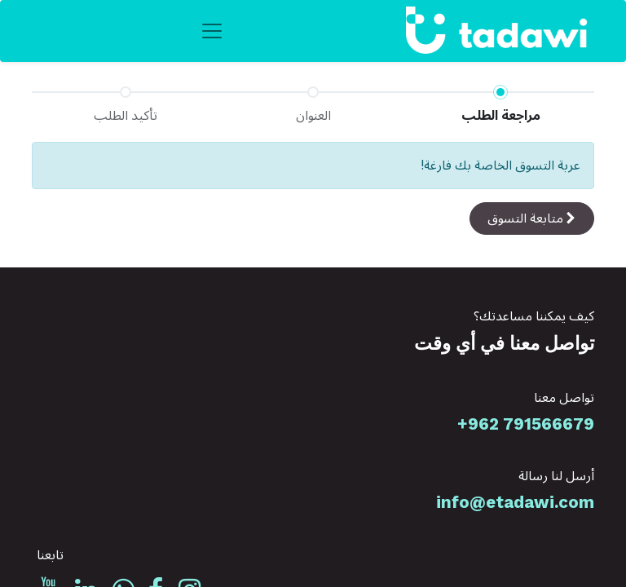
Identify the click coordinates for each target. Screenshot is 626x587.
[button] (532, 218)
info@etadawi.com (515, 502)
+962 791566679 (525, 424)
